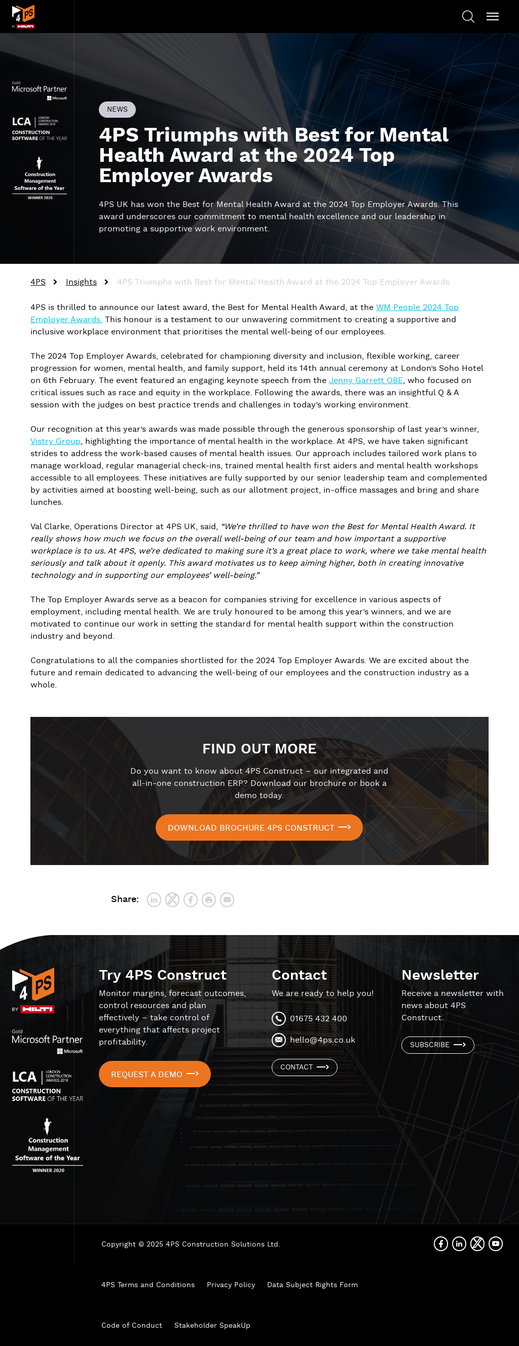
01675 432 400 (318, 1019)
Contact (296, 1067)
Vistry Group (55, 441)
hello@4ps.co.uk (322, 1040)
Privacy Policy (231, 1285)
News (117, 109)
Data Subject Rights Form (312, 1285)
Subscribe (430, 1045)
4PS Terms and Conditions (148, 1285)
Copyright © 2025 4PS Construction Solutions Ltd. (190, 1244)
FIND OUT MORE (259, 749)
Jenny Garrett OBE (366, 380)
